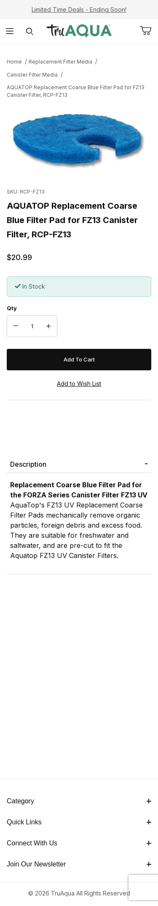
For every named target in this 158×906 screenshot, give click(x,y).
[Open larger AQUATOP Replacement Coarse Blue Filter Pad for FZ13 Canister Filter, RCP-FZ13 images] (79, 141)
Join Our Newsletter (79, 864)
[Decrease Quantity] (15, 326)
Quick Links (79, 822)
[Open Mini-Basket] (148, 31)
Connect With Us (79, 843)
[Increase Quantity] (48, 326)
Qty (12, 308)
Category (79, 801)
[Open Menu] (10, 31)
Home (14, 61)
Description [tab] (28, 464)
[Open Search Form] (30, 31)
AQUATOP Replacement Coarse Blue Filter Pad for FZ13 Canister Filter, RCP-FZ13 (76, 91)
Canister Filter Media (32, 75)
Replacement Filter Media (60, 61)
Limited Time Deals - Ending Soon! (79, 9)
